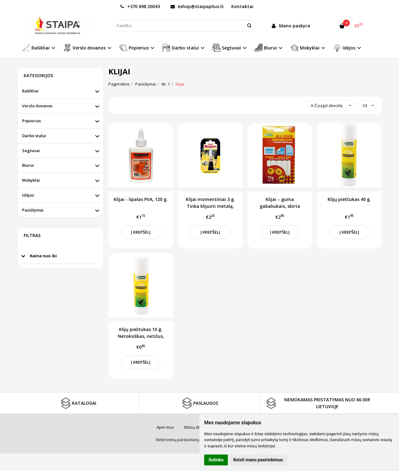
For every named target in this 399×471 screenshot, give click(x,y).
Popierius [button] (134, 48)
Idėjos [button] (344, 48)
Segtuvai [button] (227, 48)
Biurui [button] (266, 48)
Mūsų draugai (197, 427)
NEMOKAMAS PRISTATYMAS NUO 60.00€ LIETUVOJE (317, 403)
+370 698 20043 (140, 6)
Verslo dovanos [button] (84, 48)
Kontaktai (242, 6)
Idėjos (28, 195)
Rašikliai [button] (36, 48)
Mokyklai (31, 180)
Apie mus (165, 427)
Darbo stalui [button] (180, 48)
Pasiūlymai (33, 210)
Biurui (28, 165)
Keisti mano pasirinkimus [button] (258, 459)
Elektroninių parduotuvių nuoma (184, 439)
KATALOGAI (78, 403)
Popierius (31, 121)
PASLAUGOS (199, 403)
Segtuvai (31, 150)
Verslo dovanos (37, 106)
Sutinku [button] (216, 459)
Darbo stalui (34, 135)
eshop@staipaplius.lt (197, 6)
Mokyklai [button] (305, 48)
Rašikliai (30, 91)
